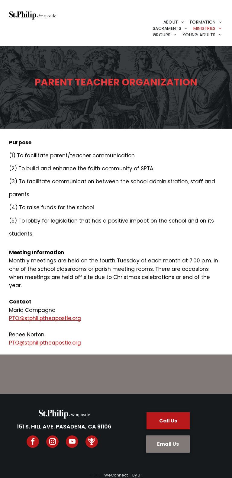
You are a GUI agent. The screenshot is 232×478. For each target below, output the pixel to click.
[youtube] (72, 442)
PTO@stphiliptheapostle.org (45, 318)
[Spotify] (91, 442)
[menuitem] (173, 22)
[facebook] (33, 442)
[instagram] (52, 442)
